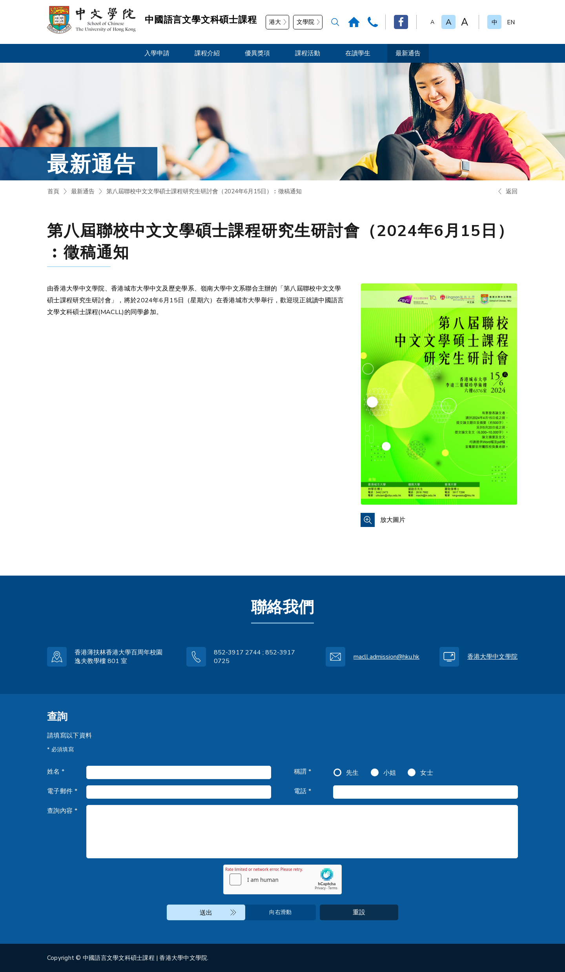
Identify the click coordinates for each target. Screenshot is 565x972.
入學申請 (157, 53)
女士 (426, 773)
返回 (512, 191)
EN (511, 22)
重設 (359, 912)
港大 (275, 22)
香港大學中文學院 (492, 656)
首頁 (53, 191)
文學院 (305, 22)
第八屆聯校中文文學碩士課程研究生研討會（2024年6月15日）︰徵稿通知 (204, 191)
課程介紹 (207, 53)
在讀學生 (357, 53)
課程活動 (307, 53)
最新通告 (408, 53)
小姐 (389, 773)
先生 (352, 773)
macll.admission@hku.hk (386, 656)
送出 (206, 912)
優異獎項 (257, 53)
